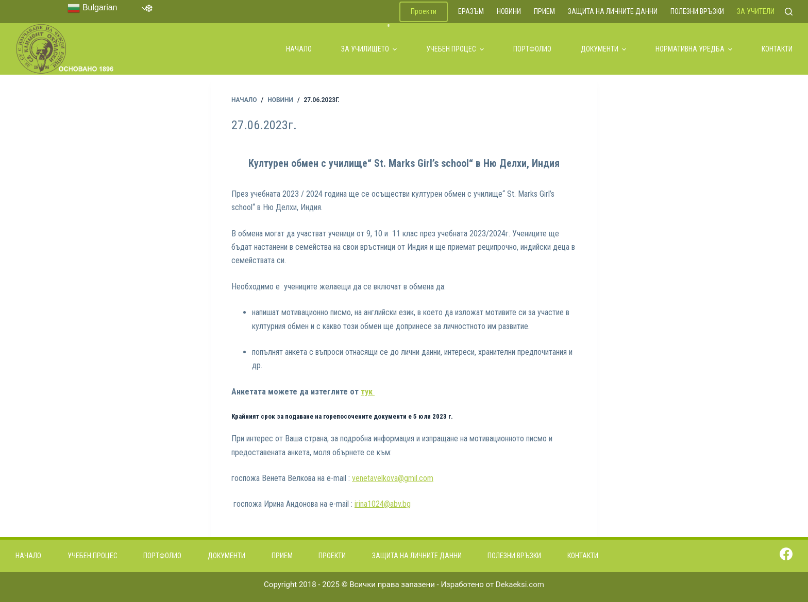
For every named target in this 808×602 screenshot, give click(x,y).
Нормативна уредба (693, 49)
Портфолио (532, 49)
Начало (299, 49)
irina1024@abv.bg (383, 504)
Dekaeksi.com (520, 584)
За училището (369, 49)
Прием (544, 11)
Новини (509, 11)
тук (368, 392)
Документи (603, 49)
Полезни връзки (697, 11)
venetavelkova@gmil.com (392, 478)
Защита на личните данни (613, 11)
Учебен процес (455, 49)
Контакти (777, 49)
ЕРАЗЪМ (471, 11)
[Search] (789, 11)
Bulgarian (92, 8)
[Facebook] (786, 553)
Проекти (423, 11)
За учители (756, 11)
